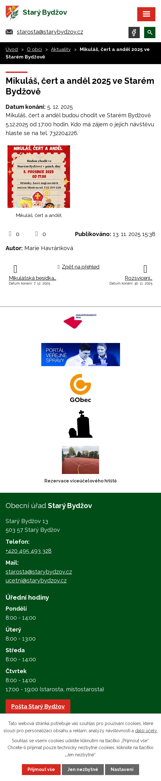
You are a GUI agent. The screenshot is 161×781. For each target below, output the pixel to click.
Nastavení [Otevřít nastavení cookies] (122, 769)
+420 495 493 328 (29, 550)
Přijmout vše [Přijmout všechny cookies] (41, 769)
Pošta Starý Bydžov (38, 706)
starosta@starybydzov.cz (50, 31)
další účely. (146, 730)
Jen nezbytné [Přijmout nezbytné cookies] (83, 769)
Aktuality (61, 49)
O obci (34, 49)
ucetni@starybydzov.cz (36, 580)
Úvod (12, 49)
